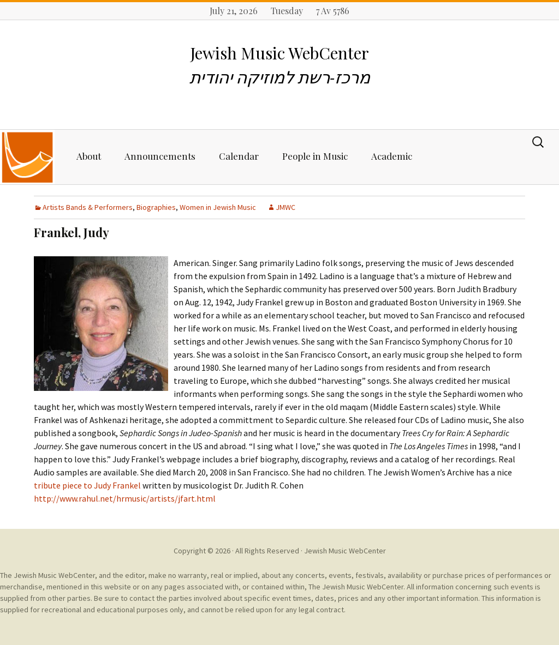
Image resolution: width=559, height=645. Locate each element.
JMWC (285, 207)
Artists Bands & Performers (88, 207)
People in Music (315, 156)
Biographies (156, 207)
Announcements (159, 156)
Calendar (239, 156)
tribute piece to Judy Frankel (87, 485)
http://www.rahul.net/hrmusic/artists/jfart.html (125, 498)
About (88, 156)
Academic (391, 156)
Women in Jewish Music (218, 207)
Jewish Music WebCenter (345, 551)
